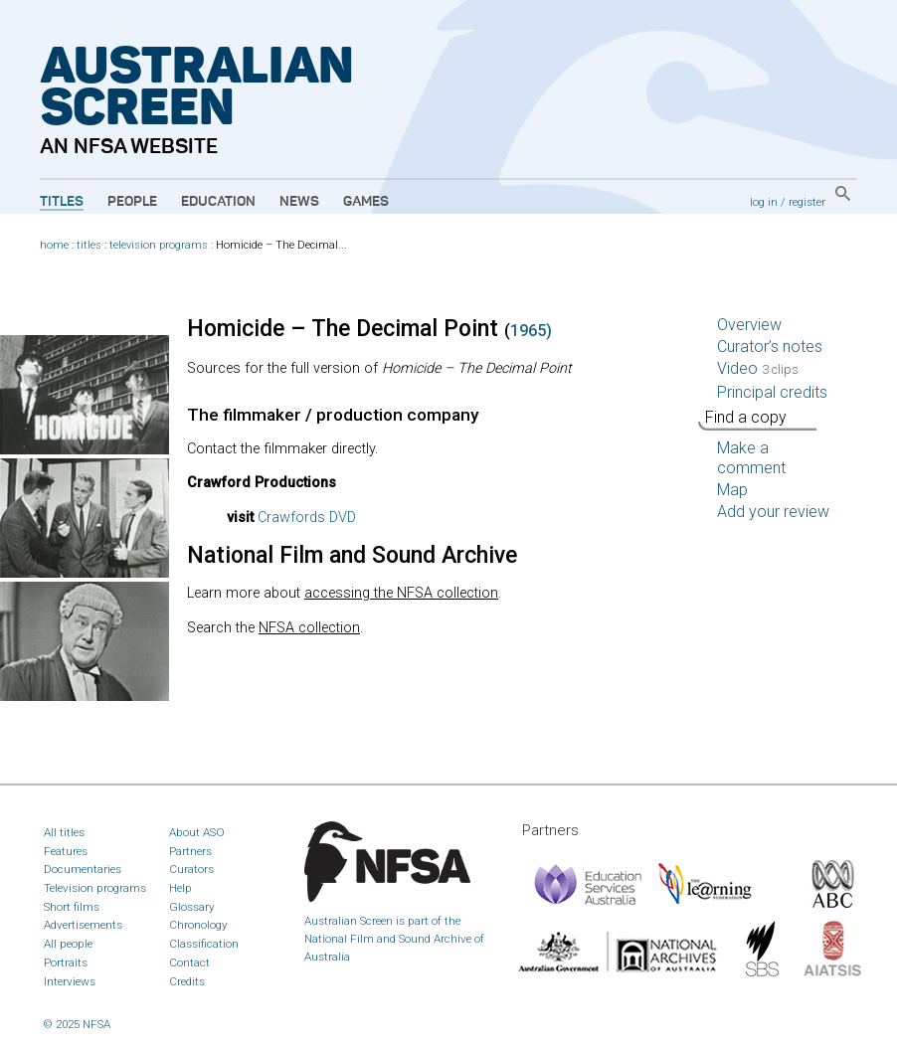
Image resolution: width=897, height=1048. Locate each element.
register (807, 202)
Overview (749, 324)
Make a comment (751, 457)
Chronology (198, 925)
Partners (190, 851)
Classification (204, 944)
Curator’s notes (769, 346)
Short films (71, 907)
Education (218, 202)
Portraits (66, 962)
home (54, 245)
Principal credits (772, 392)
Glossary (192, 907)
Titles (62, 202)
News (299, 202)
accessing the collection (401, 593)
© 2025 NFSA (77, 1024)
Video (758, 368)
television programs (158, 245)
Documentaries (82, 869)
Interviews (69, 981)
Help (180, 888)
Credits (187, 981)
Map (732, 489)
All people (68, 944)
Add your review (773, 511)
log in (764, 202)
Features (66, 851)
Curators (191, 869)
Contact (189, 962)
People (132, 202)
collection (309, 627)
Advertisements (83, 925)
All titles (64, 832)
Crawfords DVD (307, 517)
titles (89, 245)
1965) (531, 330)
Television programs (95, 888)
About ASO (197, 832)
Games (366, 202)
